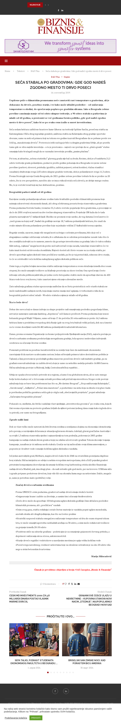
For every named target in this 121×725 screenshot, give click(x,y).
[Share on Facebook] (69, 583)
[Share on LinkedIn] (75, 583)
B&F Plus (35, 71)
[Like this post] (65, 583)
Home (7, 71)
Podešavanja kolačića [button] (16, 718)
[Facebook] (58, 10)
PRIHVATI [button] (35, 718)
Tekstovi (21, 71)
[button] (45, 4)
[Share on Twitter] (72, 583)
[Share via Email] (79, 583)
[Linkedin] (62, 10)
